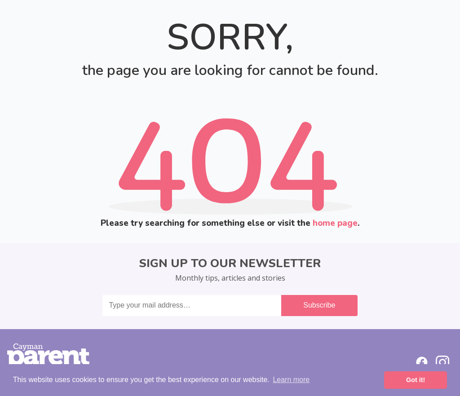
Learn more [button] (291, 379)
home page (335, 223)
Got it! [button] (415, 379)
